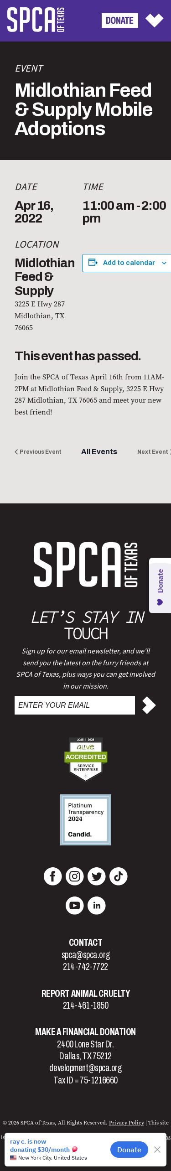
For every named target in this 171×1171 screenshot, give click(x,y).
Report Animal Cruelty (85, 993)
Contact (86, 942)
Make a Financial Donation (85, 1031)
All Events (99, 452)
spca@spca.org (85, 954)
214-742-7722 (85, 966)
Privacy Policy (126, 1122)
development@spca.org (85, 1067)
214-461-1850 (86, 1005)
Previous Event (41, 452)
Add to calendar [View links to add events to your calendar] (129, 262)
